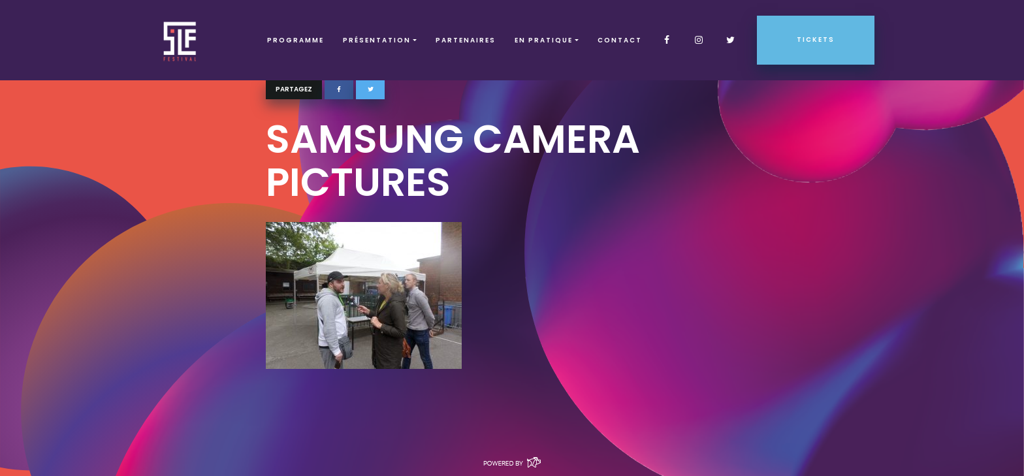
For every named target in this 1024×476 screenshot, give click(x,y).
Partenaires (466, 40)
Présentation (377, 40)
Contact (620, 40)
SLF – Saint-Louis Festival (181, 40)
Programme (295, 40)
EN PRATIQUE (544, 40)
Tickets (816, 39)
